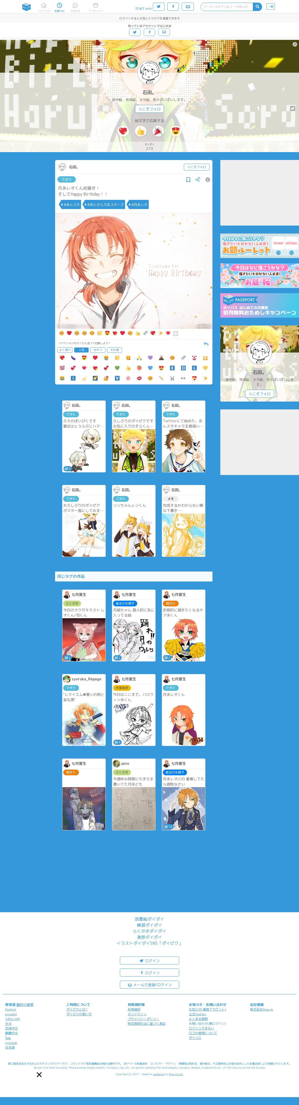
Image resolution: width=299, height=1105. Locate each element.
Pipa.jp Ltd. (176, 1074)
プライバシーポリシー (143, 1019)
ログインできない (201, 1028)
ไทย (8, 1038)
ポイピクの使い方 (79, 1014)
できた (67, 179)
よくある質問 (198, 1019)
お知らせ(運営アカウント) (207, 1009)
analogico (158, 1074)
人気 (81, 350)
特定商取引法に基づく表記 (146, 1023)
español (11, 1014)
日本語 (10, 1047)
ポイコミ (195, 1037)
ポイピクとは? (76, 1009)
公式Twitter (197, 1014)
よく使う (65, 350)
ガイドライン (137, 1014)
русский (11, 1042)
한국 (8, 1023)
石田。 (149, 92)
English (10, 1009)
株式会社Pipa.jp (261, 1009)
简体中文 (11, 1028)
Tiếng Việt (12, 1019)
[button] (39, 1074)
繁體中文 (11, 1033)
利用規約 (134, 1009)
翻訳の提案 (25, 1004)
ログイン (149, 960)
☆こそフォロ (149, 108)
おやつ (98, 350)
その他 (114, 350)
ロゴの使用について (203, 1033)
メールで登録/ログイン (149, 984)
